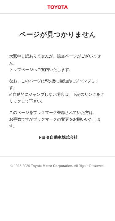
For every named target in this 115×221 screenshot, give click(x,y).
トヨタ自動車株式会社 (58, 137)
